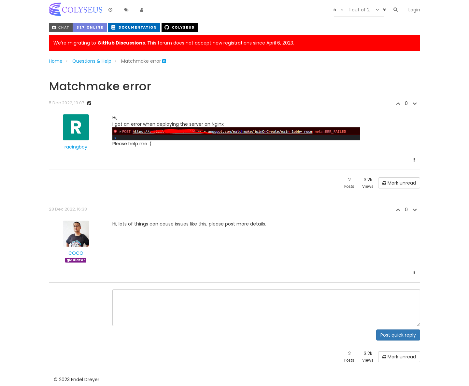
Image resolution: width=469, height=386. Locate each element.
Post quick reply (398, 335)
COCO (75, 253)
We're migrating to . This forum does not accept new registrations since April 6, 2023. (173, 43)
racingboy (75, 147)
